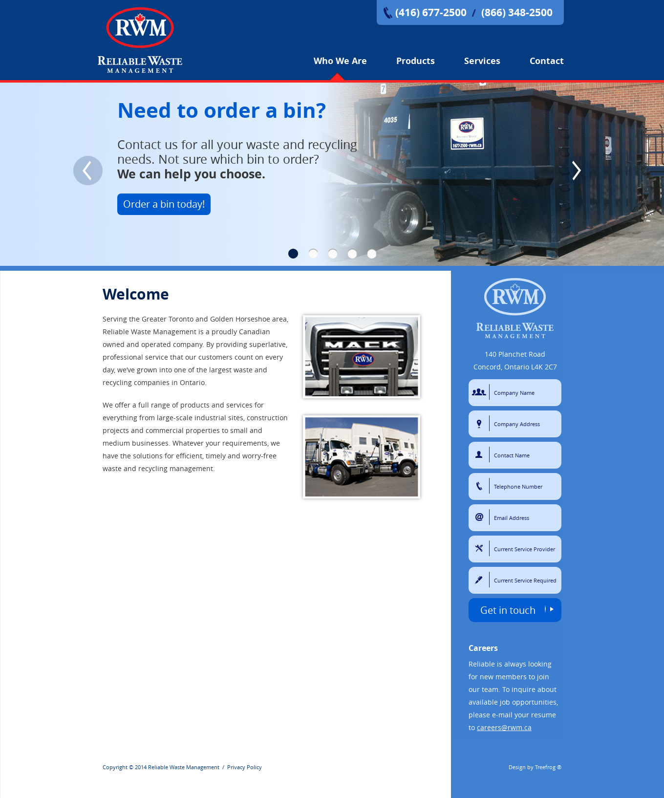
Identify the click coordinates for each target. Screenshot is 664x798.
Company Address (480, 423)
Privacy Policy (244, 767)
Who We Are (340, 61)
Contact (547, 61)
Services (482, 61)
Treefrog (545, 767)
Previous (88, 170)
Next (576, 170)
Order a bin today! (164, 204)
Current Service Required (480, 579)
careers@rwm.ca (504, 727)
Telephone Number (480, 486)
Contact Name (480, 454)
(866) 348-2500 (517, 12)
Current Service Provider (480, 548)
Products (415, 61)
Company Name (480, 392)
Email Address (480, 517)
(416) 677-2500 (431, 12)
